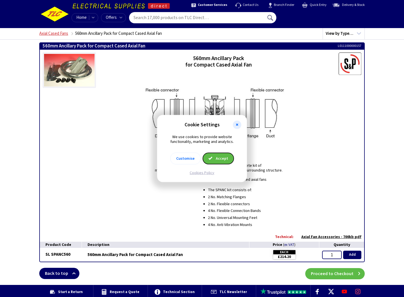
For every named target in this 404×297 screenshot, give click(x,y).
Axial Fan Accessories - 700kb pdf (328, 237)
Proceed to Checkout (338, 273)
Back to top (62, 273)
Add (352, 254)
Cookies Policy (202, 172)
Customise (185, 158)
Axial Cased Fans (53, 33)
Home (81, 17)
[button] (237, 125)
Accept (218, 158)
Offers (114, 17)
